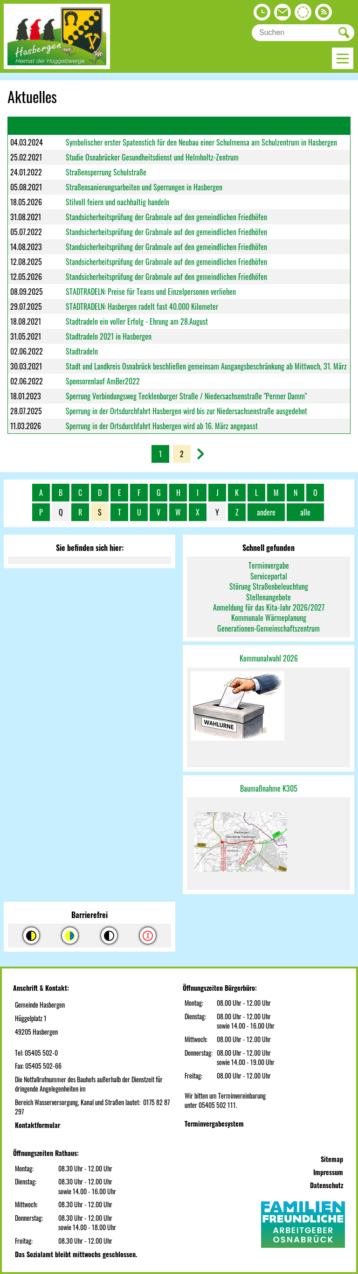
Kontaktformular (37, 1125)
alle (305, 512)
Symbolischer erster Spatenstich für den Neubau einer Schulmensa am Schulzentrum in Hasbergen (201, 142)
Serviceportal (268, 576)
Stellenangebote (268, 597)
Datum (19, 126)
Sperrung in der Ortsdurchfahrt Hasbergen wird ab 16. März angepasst (162, 426)
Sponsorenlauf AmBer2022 (103, 381)
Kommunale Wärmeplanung (268, 617)
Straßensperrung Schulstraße (106, 172)
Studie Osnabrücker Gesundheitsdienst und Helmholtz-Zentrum (152, 157)
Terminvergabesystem (214, 1123)
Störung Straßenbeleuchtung (268, 586)
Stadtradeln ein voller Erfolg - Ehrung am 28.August (137, 321)
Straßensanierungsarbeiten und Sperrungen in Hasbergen (144, 187)
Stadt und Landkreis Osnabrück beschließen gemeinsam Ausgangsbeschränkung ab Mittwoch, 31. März (206, 366)
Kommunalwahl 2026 (269, 658)
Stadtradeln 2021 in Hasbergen (108, 336)
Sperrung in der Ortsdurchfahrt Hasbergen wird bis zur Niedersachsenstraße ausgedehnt (186, 411)
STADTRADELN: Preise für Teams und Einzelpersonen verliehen (151, 291)
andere (266, 512)
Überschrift (81, 125)
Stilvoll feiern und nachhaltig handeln (117, 202)
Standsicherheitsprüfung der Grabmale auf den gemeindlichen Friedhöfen (166, 217)
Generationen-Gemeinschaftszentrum (268, 628)
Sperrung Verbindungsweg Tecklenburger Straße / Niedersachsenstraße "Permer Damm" (186, 396)
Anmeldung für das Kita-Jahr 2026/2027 (268, 607)
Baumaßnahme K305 (268, 788)
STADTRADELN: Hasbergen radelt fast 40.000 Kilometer (142, 306)
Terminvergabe (268, 565)
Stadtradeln (82, 351)
